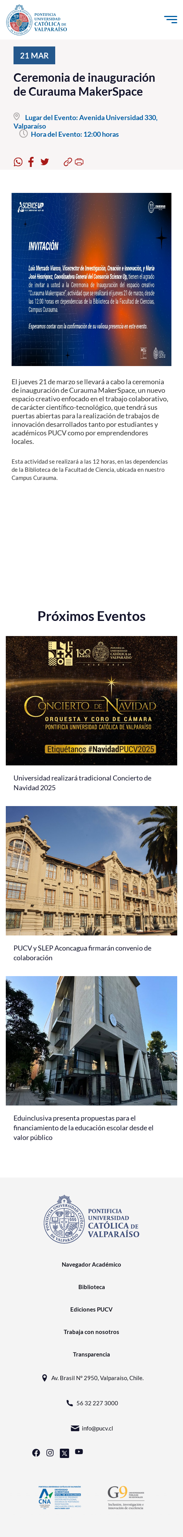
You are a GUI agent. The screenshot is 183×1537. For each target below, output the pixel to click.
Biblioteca (91, 1286)
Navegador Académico (91, 1264)
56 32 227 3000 (91, 1403)
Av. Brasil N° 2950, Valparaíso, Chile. (92, 1378)
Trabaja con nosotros (91, 1331)
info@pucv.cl (91, 1428)
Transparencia (91, 1354)
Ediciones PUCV (91, 1309)
